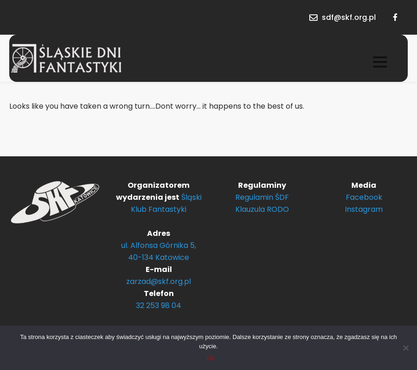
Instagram (364, 209)
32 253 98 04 (158, 305)
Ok (211, 358)
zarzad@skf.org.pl (158, 281)
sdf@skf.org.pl (349, 17)
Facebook (364, 197)
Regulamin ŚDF (262, 197)
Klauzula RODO (262, 209)
